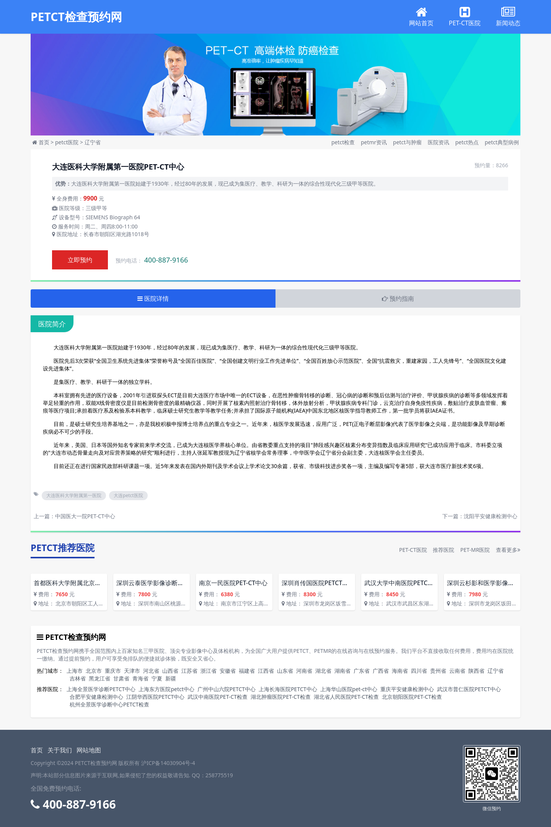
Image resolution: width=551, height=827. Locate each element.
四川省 (419, 670)
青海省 (140, 678)
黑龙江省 (99, 678)
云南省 (457, 670)
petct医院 (66, 142)
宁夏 (157, 678)
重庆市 (113, 670)
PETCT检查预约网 (76, 17)
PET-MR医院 (475, 549)
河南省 (304, 670)
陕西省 (476, 670)
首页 (44, 142)
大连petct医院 (128, 495)
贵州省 (438, 670)
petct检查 (343, 142)
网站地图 (89, 750)
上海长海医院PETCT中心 (288, 689)
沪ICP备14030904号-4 (168, 763)
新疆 (170, 678)
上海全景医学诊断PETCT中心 (101, 689)
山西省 (170, 670)
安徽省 (228, 670)
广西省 (381, 670)
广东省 (362, 670)
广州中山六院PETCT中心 (226, 689)
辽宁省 (93, 142)
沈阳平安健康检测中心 (490, 516)
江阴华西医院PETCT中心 (155, 696)
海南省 (400, 670)
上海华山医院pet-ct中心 (349, 689)
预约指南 (398, 298)
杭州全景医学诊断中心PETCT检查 (109, 704)
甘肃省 (121, 678)
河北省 (151, 670)
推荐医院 (443, 549)
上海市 (75, 670)
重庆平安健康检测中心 (407, 689)
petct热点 (467, 142)
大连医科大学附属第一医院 (73, 495)
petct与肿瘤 (408, 142)
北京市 (94, 670)
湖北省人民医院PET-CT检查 (346, 696)
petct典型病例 (502, 142)
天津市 (132, 670)
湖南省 (342, 670)
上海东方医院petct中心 (166, 689)
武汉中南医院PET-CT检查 (217, 696)
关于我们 (59, 750)
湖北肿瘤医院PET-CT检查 (281, 696)
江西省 (266, 670)
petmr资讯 (374, 142)
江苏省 (189, 670)
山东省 (285, 670)
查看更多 (508, 549)
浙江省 (209, 670)
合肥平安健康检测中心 (96, 696)
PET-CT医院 (413, 549)
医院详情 (153, 298)
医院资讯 (439, 142)
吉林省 (78, 678)
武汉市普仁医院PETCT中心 (468, 689)
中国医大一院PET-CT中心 (85, 516)
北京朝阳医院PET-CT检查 (412, 696)
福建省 (247, 670)
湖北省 (323, 670)
